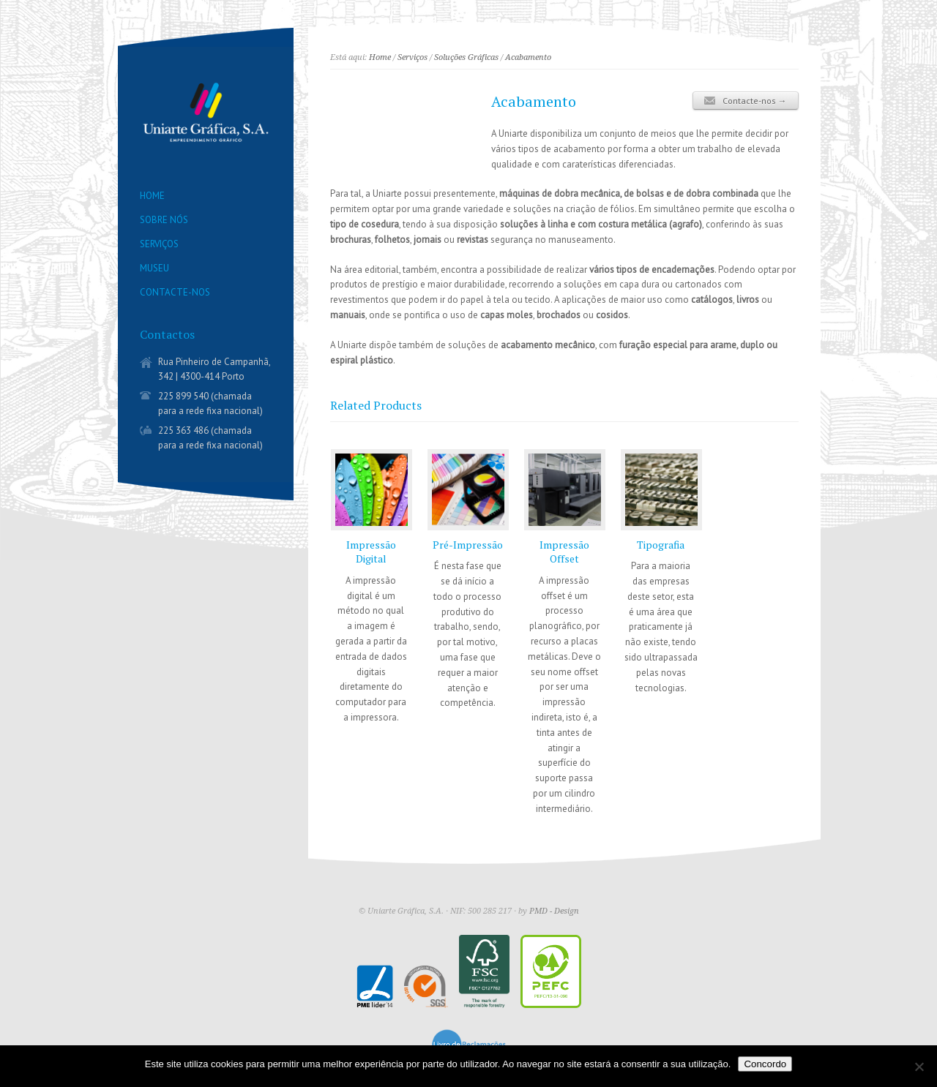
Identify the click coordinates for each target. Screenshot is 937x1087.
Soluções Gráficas (466, 57)
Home (380, 57)
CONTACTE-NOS (175, 292)
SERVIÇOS (159, 244)
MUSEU (154, 268)
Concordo (765, 1063)
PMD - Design (554, 911)
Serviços (412, 57)
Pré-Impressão (468, 545)
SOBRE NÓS (164, 220)
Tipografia (660, 545)
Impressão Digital (371, 552)
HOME (152, 195)
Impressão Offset (564, 552)
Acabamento (528, 57)
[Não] (918, 1066)
